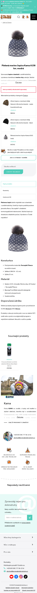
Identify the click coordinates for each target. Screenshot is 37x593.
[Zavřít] (35, 6)
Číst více (20, 417)
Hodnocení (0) (7, 197)
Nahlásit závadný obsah (12, 588)
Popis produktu (7, 184)
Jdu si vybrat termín (18, 157)
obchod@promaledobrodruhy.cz (24, 438)
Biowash (9, 309)
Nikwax (17, 309)
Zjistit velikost (13, 172)
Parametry (6, 190)
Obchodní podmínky (27, 588)
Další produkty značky (19, 422)
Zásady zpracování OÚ (28, 590)
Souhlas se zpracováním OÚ (12, 590)
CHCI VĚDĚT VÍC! (17, 12)
